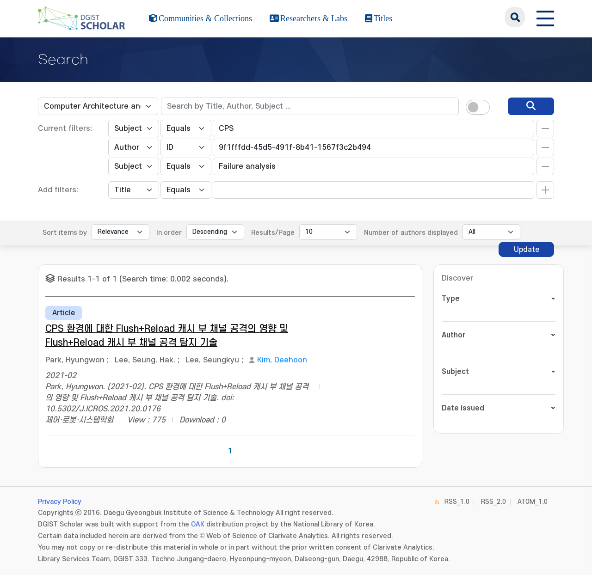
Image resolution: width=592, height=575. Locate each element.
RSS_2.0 (493, 501)
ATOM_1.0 (533, 501)
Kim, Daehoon (282, 360)
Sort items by (65, 233)
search (515, 17)
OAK (197, 524)
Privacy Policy (59, 502)
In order (169, 233)
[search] (531, 106)
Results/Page (273, 233)
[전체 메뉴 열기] (545, 17)
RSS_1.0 (456, 501)
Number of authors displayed (411, 233)
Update (526, 249)
